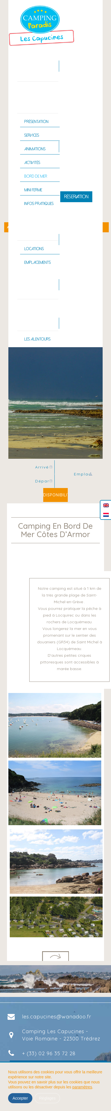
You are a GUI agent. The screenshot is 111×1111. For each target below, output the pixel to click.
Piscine (26, 285)
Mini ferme (33, 190)
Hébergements (32, 226)
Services (31, 135)
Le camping (30, 99)
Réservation (76, 196)
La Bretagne (31, 316)
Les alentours (37, 339)
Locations (34, 249)
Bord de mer (35, 176)
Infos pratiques (39, 203)
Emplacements (37, 262)
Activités (32, 162)
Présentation (36, 121)
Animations (34, 149)
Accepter (20, 1098)
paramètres (82, 1087)
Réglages (47, 1098)
